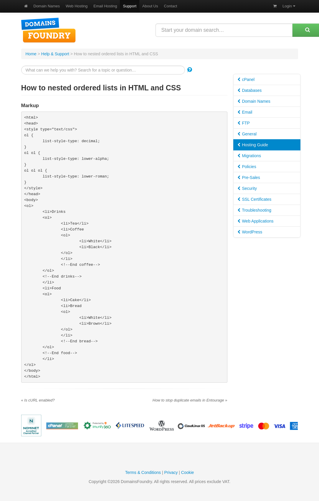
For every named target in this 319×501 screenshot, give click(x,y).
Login (288, 6)
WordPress (250, 232)
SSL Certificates (255, 199)
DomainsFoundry (48, 30)
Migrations (249, 155)
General (247, 134)
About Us (150, 6)
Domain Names (47, 6)
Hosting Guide (253, 144)
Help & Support (55, 54)
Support (129, 6)
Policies (247, 166)
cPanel (246, 79)
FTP (244, 123)
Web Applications (256, 221)
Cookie (187, 472)
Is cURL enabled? (38, 400)
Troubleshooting (255, 210)
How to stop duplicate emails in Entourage (190, 400)
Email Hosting (105, 6)
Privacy (171, 472)
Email (245, 112)
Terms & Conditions (143, 472)
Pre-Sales (249, 177)
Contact (170, 6)
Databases (250, 90)
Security (247, 188)
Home (31, 54)
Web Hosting (76, 6)
